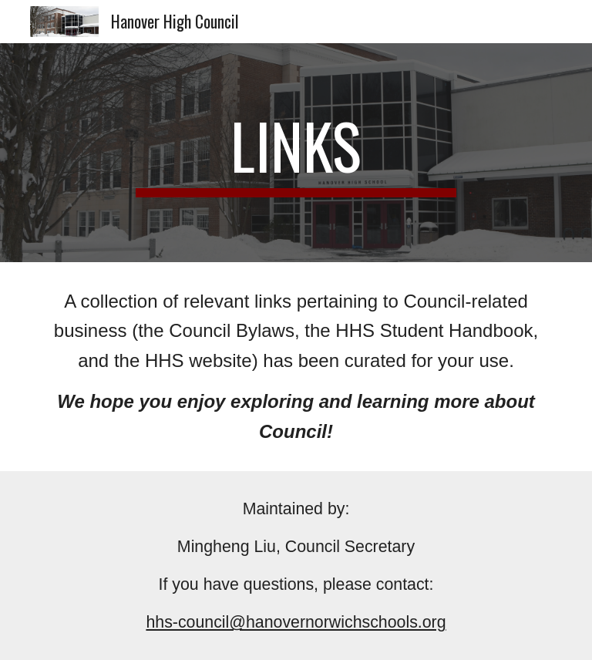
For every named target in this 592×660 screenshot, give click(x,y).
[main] (296, 153)
